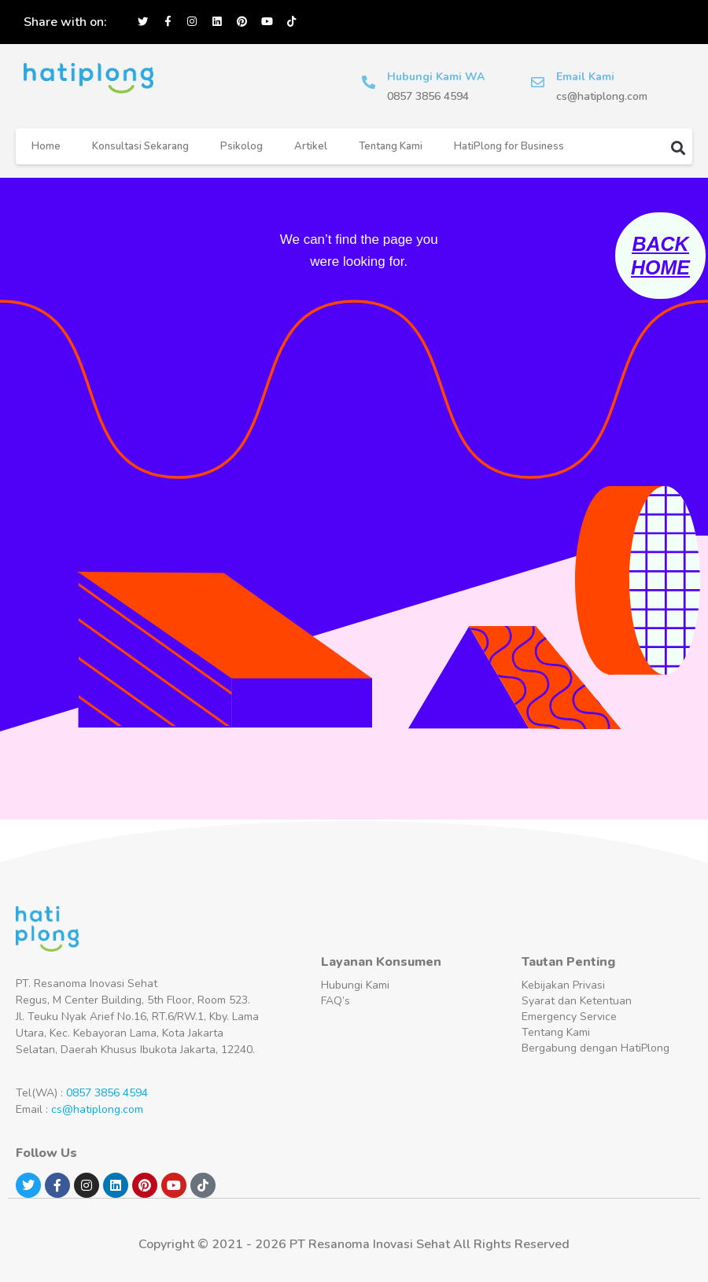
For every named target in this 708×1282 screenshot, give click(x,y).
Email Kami (588, 76)
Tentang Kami (390, 146)
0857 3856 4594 (107, 1092)
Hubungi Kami (355, 985)
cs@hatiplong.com (97, 1109)
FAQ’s (335, 1000)
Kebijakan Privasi (563, 985)
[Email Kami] (539, 82)
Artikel (310, 146)
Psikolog (241, 146)
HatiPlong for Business (509, 146)
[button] (678, 147)
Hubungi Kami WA (438, 76)
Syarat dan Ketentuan (577, 1000)
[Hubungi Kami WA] (370, 82)
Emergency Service (569, 1016)
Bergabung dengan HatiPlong (595, 1048)
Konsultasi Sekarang (140, 146)
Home (46, 146)
